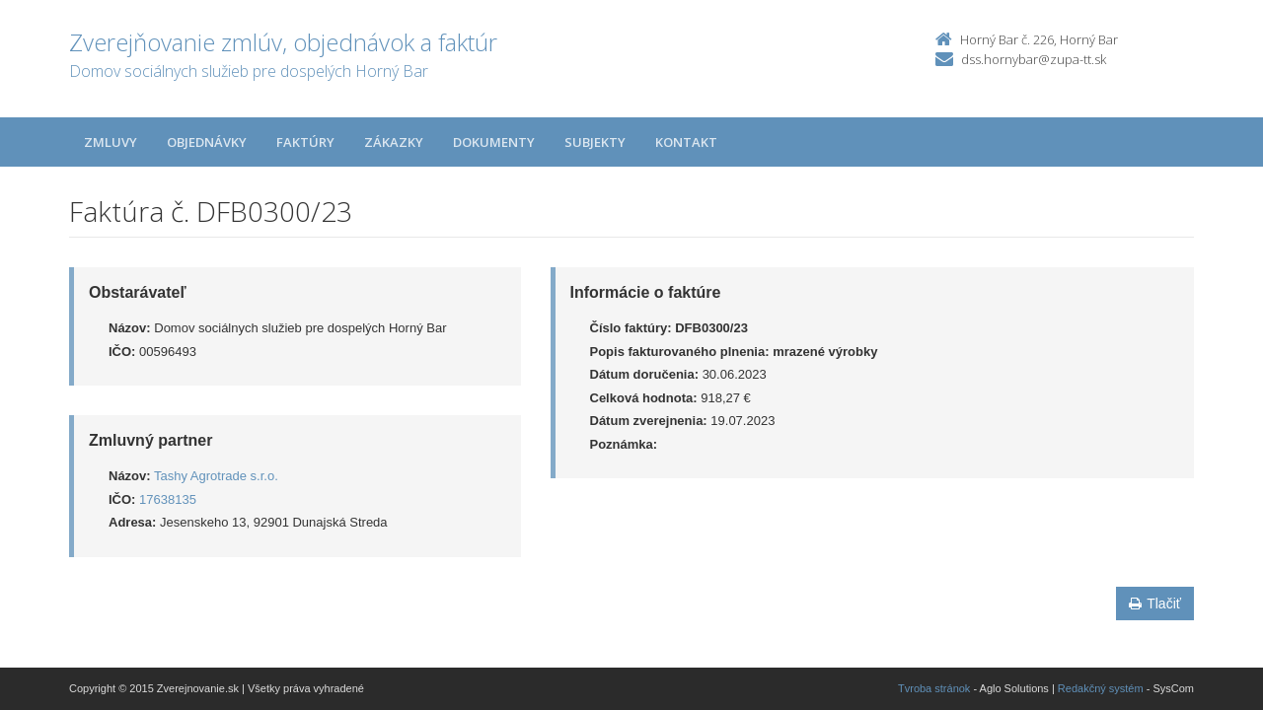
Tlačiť (1155, 603)
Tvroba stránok (934, 688)
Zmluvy (110, 142)
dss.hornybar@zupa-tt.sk (1033, 59)
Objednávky (207, 142)
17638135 (167, 499)
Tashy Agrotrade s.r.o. (216, 475)
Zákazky (393, 142)
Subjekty (595, 142)
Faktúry (305, 142)
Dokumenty (494, 142)
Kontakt (686, 142)
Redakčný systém (1101, 688)
